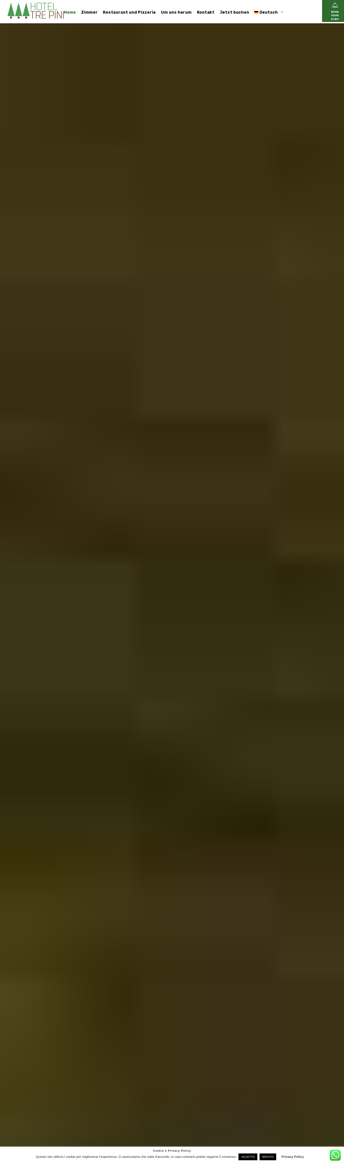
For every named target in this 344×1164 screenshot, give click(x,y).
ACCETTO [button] (248, 1157)
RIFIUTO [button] (268, 1157)
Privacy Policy (292, 1157)
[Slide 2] (328, 604)
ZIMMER (172, 622)
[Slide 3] (328, 608)
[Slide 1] (328, 600)
